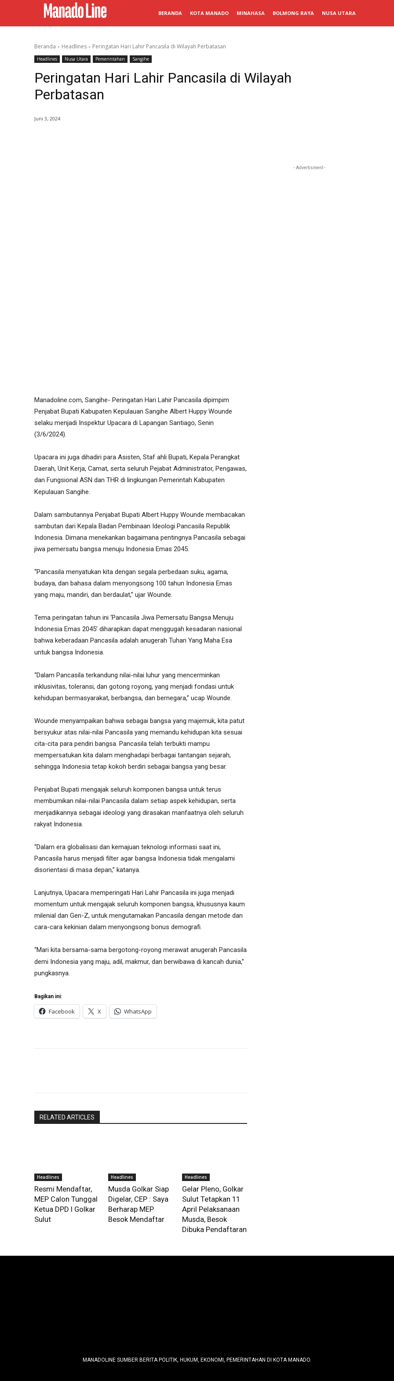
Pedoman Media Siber (163, 1308)
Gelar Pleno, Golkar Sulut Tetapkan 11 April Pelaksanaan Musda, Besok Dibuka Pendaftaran (213, 1124)
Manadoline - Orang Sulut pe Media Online (199, 1351)
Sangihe (141, 59)
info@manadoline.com (270, 1308)
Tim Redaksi (110, 1308)
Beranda (45, 46)
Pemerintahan (110, 59)
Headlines (74, 46)
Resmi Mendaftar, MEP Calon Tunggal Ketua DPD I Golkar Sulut (66, 1115)
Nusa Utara (76, 59)
